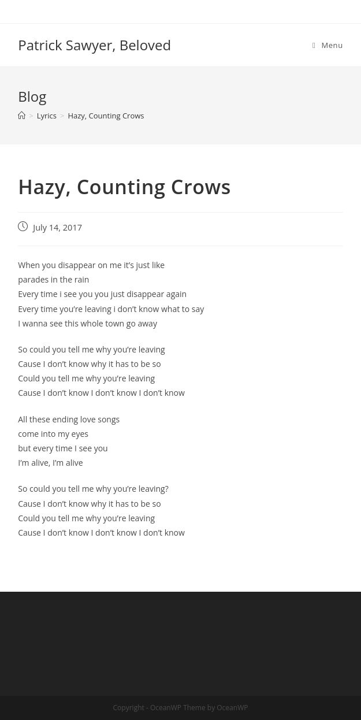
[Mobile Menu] (327, 45)
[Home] (21, 115)
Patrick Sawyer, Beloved (94, 44)
